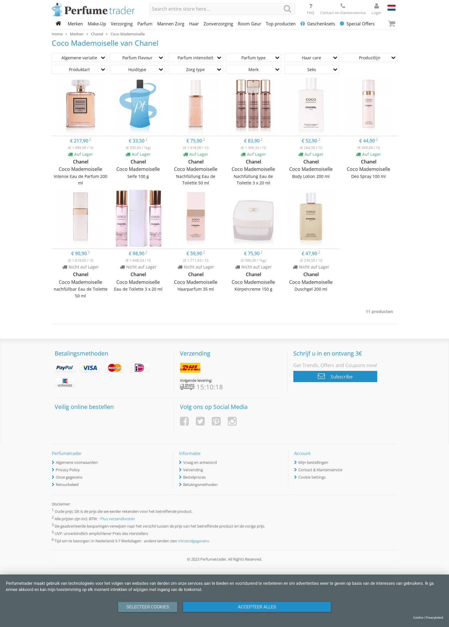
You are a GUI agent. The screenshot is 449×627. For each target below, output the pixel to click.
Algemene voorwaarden (77, 462)
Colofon (418, 617)
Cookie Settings (312, 477)
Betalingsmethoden (200, 484)
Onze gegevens (69, 477)
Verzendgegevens (193, 541)
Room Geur (249, 24)
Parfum (144, 24)
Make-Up (97, 24)
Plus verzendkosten (117, 518)
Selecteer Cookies (147, 607)
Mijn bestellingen (313, 462)
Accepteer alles (257, 607)
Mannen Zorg (170, 24)
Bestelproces (194, 477)
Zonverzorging (218, 24)
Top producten (281, 24)
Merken (75, 24)
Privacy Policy (68, 469)
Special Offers (357, 24)
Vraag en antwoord (200, 462)
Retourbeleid (67, 484)
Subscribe (335, 376)
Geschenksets (317, 24)
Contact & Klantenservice (320, 469)
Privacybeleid (434, 617)
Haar (194, 24)
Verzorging (122, 24)
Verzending (193, 469)
